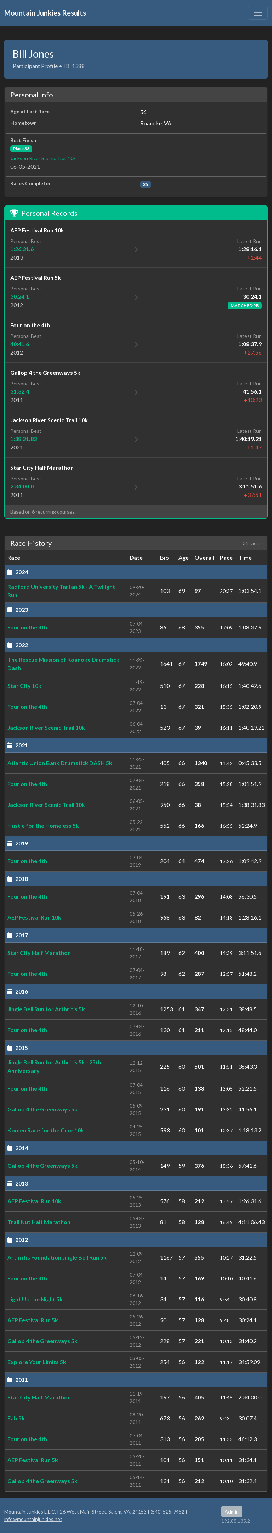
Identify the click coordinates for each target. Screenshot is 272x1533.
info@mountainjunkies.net (33, 1519)
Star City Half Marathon (39, 952)
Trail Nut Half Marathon (38, 1221)
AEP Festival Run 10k (34, 917)
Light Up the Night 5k (35, 1299)
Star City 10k (24, 685)
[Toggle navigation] (258, 13)
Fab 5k (16, 1418)
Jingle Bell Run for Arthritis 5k (46, 1009)
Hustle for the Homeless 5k (43, 825)
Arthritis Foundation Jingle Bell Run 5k (57, 1257)
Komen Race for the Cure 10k (45, 1130)
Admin (232, 1512)
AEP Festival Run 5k (32, 1320)
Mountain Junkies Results (45, 13)
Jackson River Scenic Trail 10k (43, 158)
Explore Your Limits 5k (36, 1361)
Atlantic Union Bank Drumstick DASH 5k (59, 762)
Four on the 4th (27, 627)
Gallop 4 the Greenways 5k (42, 1109)
